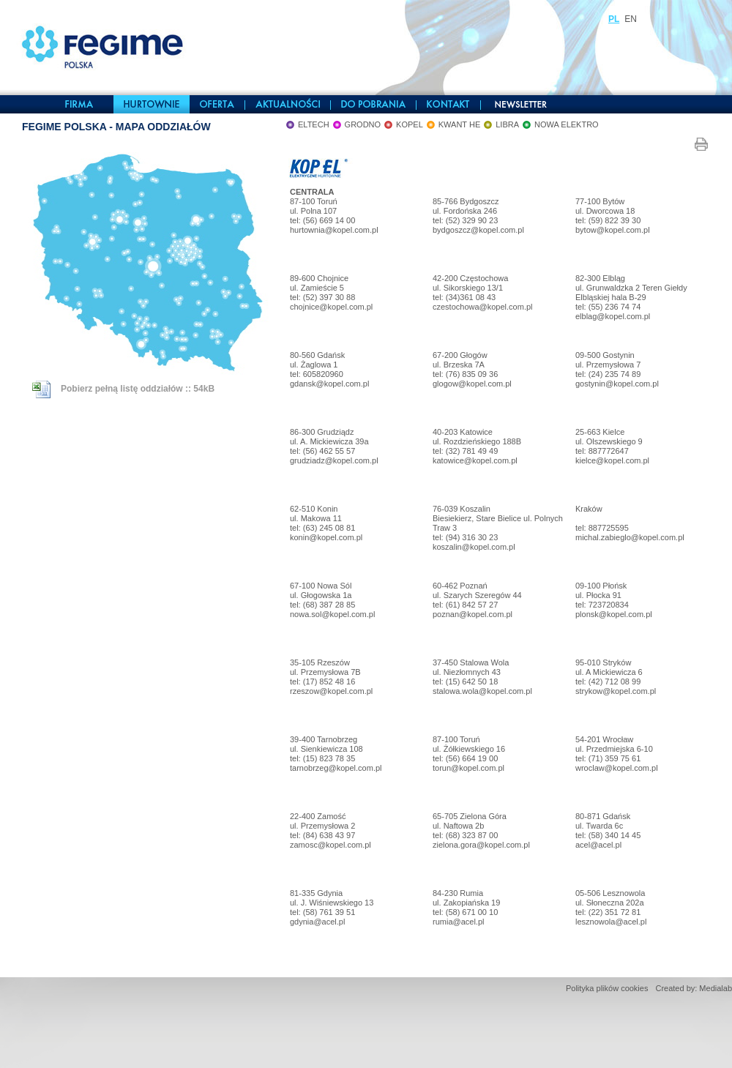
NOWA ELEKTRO (566, 124)
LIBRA (507, 124)
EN (630, 19)
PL (613, 19)
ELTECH (313, 124)
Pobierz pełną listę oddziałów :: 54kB (123, 389)
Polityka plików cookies (607, 988)
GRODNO (363, 124)
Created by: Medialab (693, 988)
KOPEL (409, 124)
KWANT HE (459, 124)
